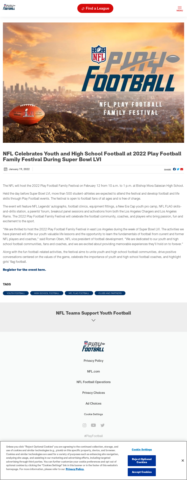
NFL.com (93, 371)
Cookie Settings (93, 414)
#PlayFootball (93, 436)
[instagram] (84, 425)
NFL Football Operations (94, 382)
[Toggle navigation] (179, 8)
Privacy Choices (93, 392)
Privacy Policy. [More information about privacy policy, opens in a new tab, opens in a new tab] (75, 469)
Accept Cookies (142, 471)
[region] (93, 460)
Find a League (97, 8)
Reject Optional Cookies (142, 461)
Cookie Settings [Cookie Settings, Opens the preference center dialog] (142, 449)
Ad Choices (93, 403)
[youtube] (93, 425)
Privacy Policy (93, 360)
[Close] (183, 460)
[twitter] (102, 425)
